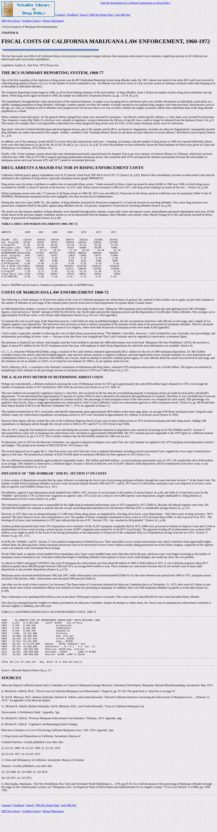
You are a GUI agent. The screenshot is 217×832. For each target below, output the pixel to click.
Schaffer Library (31, 20)
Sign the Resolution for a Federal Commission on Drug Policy (136, 2)
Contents (60, 14)
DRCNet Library (10, 20)
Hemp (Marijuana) (53, 20)
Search (84, 14)
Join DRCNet (122, 14)
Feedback (72, 14)
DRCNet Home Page (101, 14)
